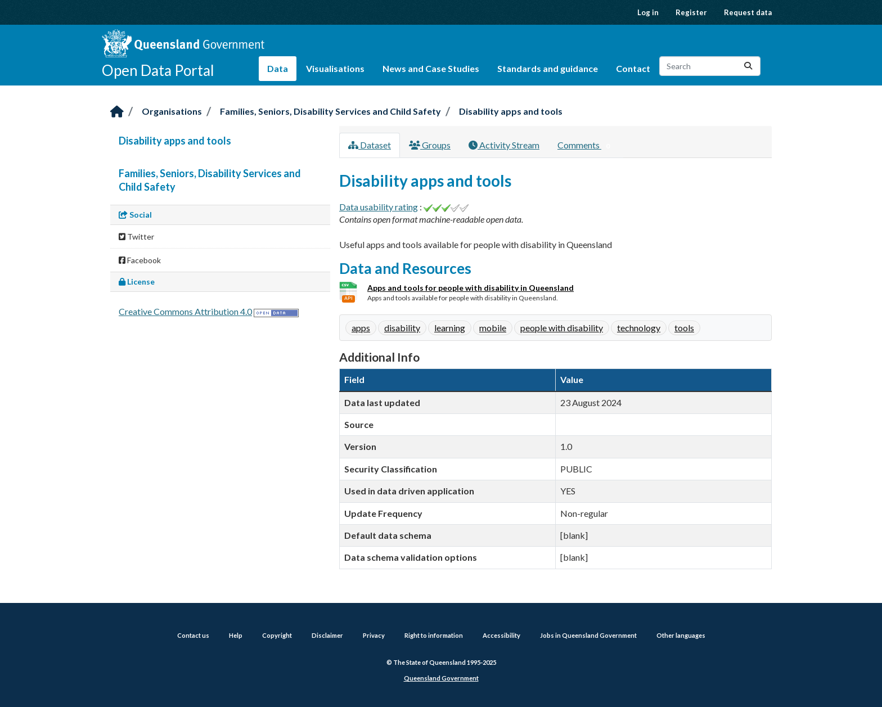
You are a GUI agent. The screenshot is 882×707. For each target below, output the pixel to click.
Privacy (374, 635)
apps (361, 327)
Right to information (433, 635)
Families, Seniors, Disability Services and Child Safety (330, 111)
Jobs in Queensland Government (588, 635)
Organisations (172, 111)
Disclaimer (327, 635)
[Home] (117, 112)
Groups (430, 144)
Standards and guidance (547, 68)
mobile (492, 327)
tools (684, 327)
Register (691, 12)
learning (449, 327)
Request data (748, 12)
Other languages (680, 635)
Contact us (193, 635)
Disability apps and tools (510, 111)
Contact (633, 68)
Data (277, 68)
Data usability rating (378, 206)
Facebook (140, 260)
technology (638, 327)
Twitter (136, 236)
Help (235, 635)
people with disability (561, 327)
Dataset (369, 144)
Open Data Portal (158, 70)
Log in (648, 12)
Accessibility (501, 635)
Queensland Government (441, 678)
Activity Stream (504, 144)
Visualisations (335, 68)
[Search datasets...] (709, 66)
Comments (585, 145)
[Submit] (748, 66)
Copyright (277, 635)
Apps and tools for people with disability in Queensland (470, 287)
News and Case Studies (430, 68)
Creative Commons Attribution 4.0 (185, 311)
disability (402, 327)
